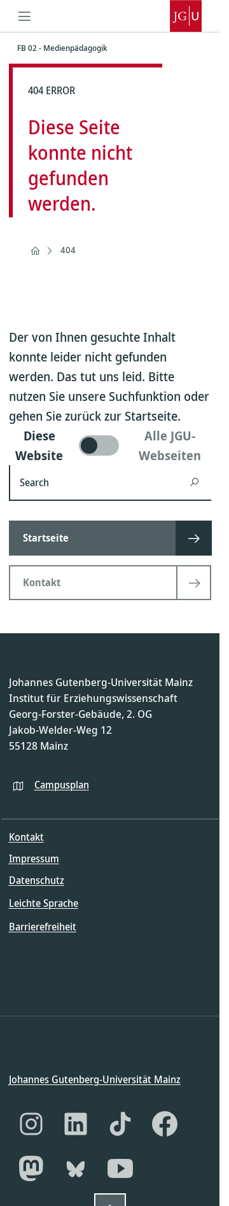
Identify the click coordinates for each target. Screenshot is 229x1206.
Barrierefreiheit (42, 926)
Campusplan (61, 784)
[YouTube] (120, 1168)
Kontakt (26, 837)
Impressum (34, 859)
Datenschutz (36, 880)
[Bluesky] (75, 1168)
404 (68, 250)
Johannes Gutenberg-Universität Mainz (95, 1079)
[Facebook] (164, 1124)
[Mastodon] (31, 1168)
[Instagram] (31, 1124)
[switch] (110, 445)
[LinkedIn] (75, 1124)
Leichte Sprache (43, 903)
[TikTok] (120, 1124)
